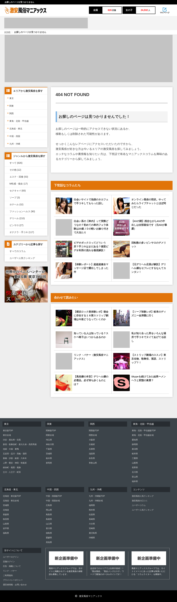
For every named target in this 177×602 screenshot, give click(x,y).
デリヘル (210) (17, 218)
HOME (7, 32)
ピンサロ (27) (17, 225)
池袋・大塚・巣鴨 (11, 449)
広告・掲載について (12, 566)
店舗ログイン (9, 561)
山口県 (49, 524)
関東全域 (50, 435)
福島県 (6, 533)
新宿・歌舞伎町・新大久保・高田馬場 (20, 444)
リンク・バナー (10, 571)
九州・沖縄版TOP (97, 496)
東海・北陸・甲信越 (18, 120)
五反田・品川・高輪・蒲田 (15, 453)
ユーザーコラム (139, 505)
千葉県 (49, 449)
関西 (10, 113)
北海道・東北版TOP (12, 496)
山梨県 (135, 463)
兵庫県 (92, 449)
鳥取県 (49, 514)
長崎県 (92, 519)
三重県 (135, 458)
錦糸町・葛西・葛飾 (12, 467)
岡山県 (49, 510)
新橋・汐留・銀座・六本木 (15, 458)
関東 (10, 105)
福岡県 (92, 505)
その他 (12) (15, 169)
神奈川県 (50, 444)
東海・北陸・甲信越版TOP (144, 430)
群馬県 (49, 463)
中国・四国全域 (53, 501)
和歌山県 (93, 463)
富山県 (135, 477)
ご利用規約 (8, 575)
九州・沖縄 (13, 143)
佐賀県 (92, 514)
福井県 (135, 481)
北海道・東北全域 (11, 501)
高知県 (49, 542)
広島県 (49, 505)
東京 (10, 98)
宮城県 (6, 505)
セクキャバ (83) (18, 190)
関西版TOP (94, 430)
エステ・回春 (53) (19, 176)
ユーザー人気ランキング (22, 258)
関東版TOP (51, 430)
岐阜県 (135, 453)
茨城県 (49, 453)
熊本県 (92, 510)
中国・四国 (13, 136)
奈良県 (92, 458)
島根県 (49, 519)
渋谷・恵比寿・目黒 (12, 440)
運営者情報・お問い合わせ (15, 585)
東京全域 (7, 435)
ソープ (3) (15, 197)
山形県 (6, 524)
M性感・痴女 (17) (19, 183)
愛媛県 (49, 537)
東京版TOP (8, 430)
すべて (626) (16, 163)
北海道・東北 (14, 128)
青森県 (6, 514)
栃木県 (49, 458)
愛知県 (135, 440)
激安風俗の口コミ (140, 501)
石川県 (135, 472)
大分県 (92, 524)
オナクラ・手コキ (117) (22, 232)
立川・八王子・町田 (12, 472)
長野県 (135, 467)
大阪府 (92, 440)
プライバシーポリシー (13, 580)
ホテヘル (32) (17, 204)
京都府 (92, 444)
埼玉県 (49, 440)
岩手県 (6, 528)
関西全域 (93, 435)
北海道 (6, 510)
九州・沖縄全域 (96, 501)
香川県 (49, 528)
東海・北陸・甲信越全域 (143, 435)
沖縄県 (92, 537)
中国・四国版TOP (54, 496)
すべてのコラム (18, 251)
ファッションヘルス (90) (22, 211)
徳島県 (49, 533)
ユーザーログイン (11, 557)
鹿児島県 (93, 533)
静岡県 (135, 444)
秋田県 (6, 519)
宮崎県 (92, 528)
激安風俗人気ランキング (143, 496)
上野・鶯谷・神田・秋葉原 (15, 463)
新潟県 (135, 449)
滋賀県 (92, 453)
